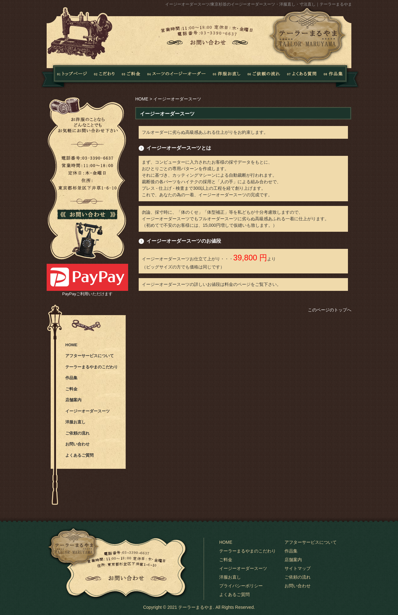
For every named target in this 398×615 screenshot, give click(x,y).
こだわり (104, 75)
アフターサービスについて (89, 355)
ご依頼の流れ (263, 75)
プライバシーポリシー (241, 585)
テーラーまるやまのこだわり (91, 367)
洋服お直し (226, 75)
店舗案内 (73, 400)
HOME (141, 98)
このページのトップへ (329, 309)
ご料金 (71, 389)
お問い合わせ (77, 444)
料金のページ (237, 284)
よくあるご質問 (79, 455)
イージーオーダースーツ (87, 411)
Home (63, 75)
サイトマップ (298, 568)
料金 (131, 75)
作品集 (339, 75)
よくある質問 (300, 75)
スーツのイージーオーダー (176, 75)
